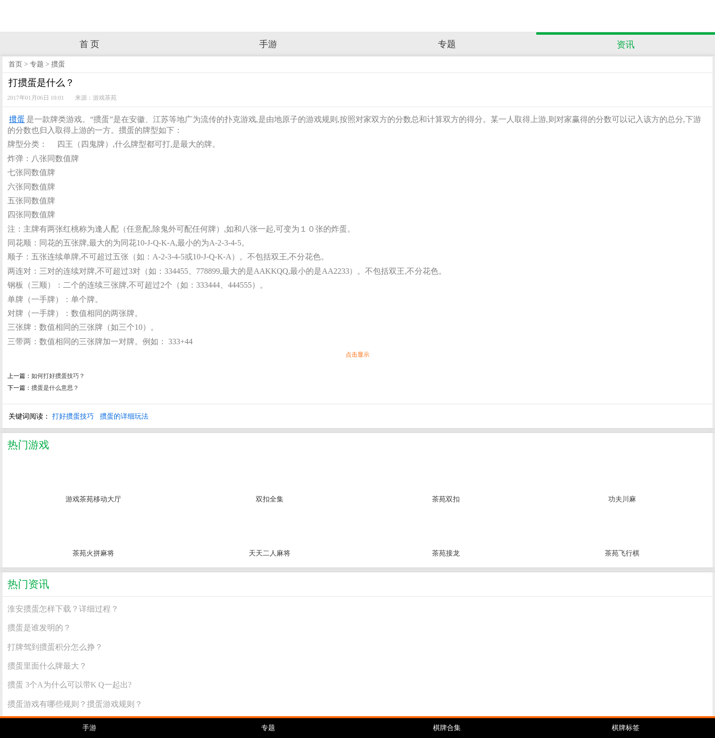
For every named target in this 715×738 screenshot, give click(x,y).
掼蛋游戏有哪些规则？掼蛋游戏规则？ (75, 704)
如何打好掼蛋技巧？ (58, 375)
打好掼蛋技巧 (73, 416)
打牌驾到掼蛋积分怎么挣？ (55, 647)
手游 (268, 44)
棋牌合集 (447, 728)
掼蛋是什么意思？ (55, 387)
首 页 (89, 44)
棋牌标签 (626, 728)
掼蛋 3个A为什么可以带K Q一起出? (69, 684)
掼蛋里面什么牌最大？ (47, 666)
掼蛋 (58, 64)
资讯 (626, 45)
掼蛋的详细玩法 (124, 416)
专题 (447, 44)
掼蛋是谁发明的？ (39, 627)
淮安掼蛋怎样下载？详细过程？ (63, 609)
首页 (15, 64)
